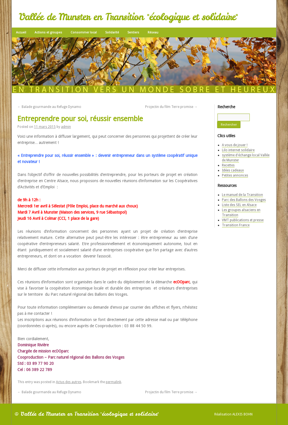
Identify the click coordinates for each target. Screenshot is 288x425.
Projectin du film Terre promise (171, 107)
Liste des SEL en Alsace (239, 205)
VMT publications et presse (243, 220)
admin (66, 127)
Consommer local (84, 32)
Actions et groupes (48, 32)
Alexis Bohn (242, 414)
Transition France (235, 225)
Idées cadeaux (233, 170)
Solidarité (112, 32)
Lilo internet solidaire (238, 150)
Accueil (21, 32)
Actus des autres (68, 382)
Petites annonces (235, 175)
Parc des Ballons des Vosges (244, 200)
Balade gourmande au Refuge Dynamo (49, 107)
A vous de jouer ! (235, 145)
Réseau (153, 32)
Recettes (228, 165)
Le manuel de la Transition (242, 195)
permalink (113, 382)
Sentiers (133, 32)
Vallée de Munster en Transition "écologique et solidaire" (128, 16)
